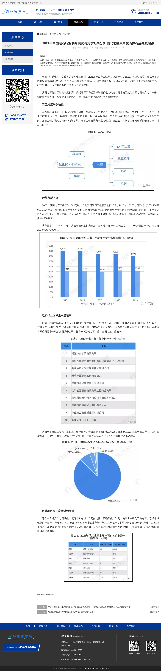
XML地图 (105, 668)
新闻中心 (78, 22)
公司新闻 (9, 45)
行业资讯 (9, 52)
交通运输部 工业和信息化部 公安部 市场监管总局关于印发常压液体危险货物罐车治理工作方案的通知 (89, 607)
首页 (20, 22)
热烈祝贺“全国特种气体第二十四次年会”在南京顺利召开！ (71, 612)
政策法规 (98, 22)
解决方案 (38, 22)
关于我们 (144, 3)
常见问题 (9, 59)
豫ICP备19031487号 (75, 668)
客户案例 (58, 22)
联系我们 (154, 3)
